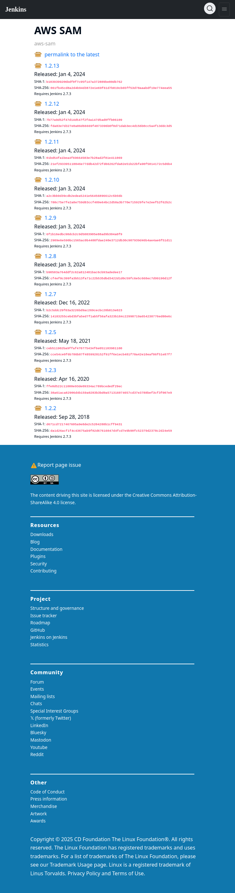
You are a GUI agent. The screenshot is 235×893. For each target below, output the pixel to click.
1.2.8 (50, 256)
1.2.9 (50, 217)
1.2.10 (52, 179)
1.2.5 (50, 332)
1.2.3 (50, 370)
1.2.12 (52, 103)
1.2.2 (50, 408)
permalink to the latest (72, 54)
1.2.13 (52, 65)
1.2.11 (52, 141)
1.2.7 (50, 294)
